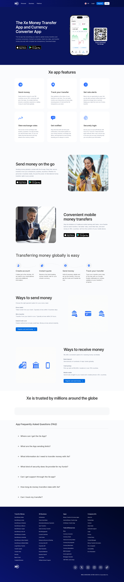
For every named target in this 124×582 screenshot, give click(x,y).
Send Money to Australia (20, 537)
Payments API (42, 545)
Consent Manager (92, 540)
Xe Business (42, 517)
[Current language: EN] (86, 3)
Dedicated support (92, 528)
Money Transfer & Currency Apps (71, 517)
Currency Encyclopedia (68, 542)
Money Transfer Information (94, 543)
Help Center (90, 525)
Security (16, 554)
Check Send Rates (43, 520)
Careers (90, 523)
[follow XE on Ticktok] (107, 567)
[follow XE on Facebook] (75, 567)
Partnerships (91, 520)
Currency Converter (68, 534)
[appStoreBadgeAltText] (21, 47)
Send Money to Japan (19, 528)
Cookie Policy (91, 537)
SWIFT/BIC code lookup (68, 559)
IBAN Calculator (67, 551)
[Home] (16, 3)
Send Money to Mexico (19, 525)
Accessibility (91, 548)
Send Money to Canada (19, 534)
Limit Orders (42, 537)
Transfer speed (18, 548)
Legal (89, 531)
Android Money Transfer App (70, 520)
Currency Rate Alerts (68, 545)
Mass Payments (42, 548)
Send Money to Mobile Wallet (21, 543)
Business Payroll (43, 554)
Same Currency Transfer (45, 528)
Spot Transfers (42, 525)
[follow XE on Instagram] (94, 567)
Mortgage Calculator (68, 556)
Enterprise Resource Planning (46, 540)
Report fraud (17, 557)
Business (31, 3)
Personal (23, 3)
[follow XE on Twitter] (81, 567)
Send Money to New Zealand (21, 540)
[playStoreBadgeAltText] (34, 47)
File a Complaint (91, 545)
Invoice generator (67, 554)
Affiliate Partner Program (45, 560)
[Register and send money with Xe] (26, 329)
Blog (64, 531)
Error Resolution (91, 551)
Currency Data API (43, 543)
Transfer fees (17, 551)
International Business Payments (46, 523)
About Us (90, 517)
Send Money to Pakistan (20, 523)
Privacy (89, 534)
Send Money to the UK (19, 531)
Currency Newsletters (68, 548)
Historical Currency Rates (69, 539)
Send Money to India (19, 520)
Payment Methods (43, 551)
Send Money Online (19, 517)
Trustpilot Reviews (18, 560)
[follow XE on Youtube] (100, 567)
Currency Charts (67, 536)
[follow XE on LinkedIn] (88, 567)
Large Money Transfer (19, 545)
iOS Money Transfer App (69, 523)
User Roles (41, 557)
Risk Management (43, 531)
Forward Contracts (43, 534)
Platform (39, 3)
